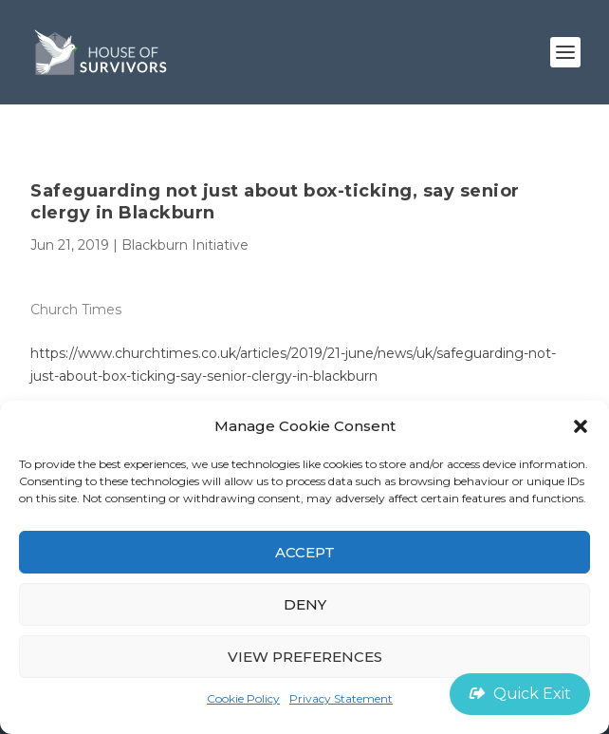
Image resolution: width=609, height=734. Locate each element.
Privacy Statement (341, 698)
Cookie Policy (243, 698)
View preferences (305, 657)
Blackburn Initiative (185, 245)
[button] (580, 426)
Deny (305, 604)
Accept (305, 552)
